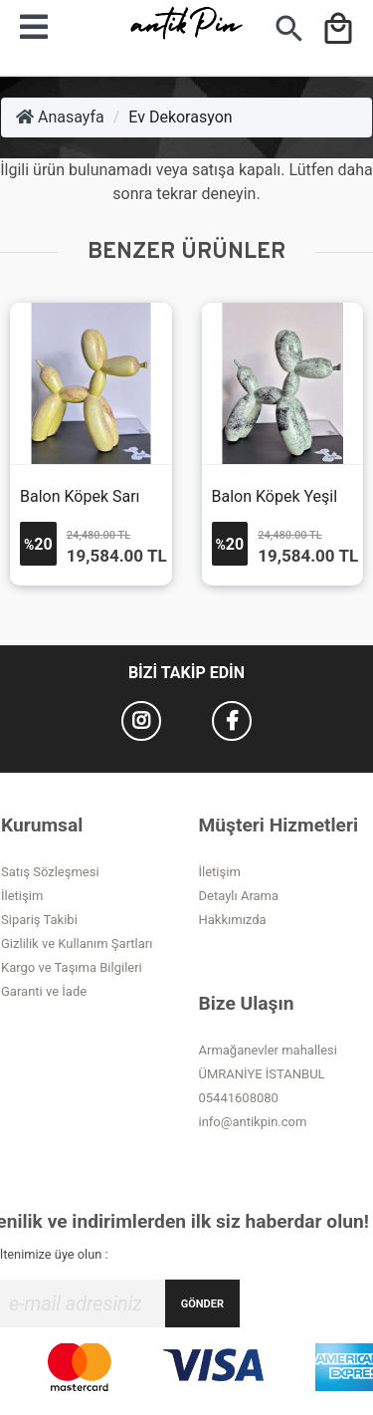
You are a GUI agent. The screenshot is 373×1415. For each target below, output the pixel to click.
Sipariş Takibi (39, 919)
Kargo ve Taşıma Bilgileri (71, 967)
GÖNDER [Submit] (202, 1303)
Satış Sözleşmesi (50, 871)
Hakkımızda (233, 919)
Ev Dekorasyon (180, 117)
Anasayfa (60, 117)
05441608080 (239, 1097)
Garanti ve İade (44, 991)
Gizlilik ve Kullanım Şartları (76, 943)
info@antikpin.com (253, 1121)
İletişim (22, 895)
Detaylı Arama (239, 895)
